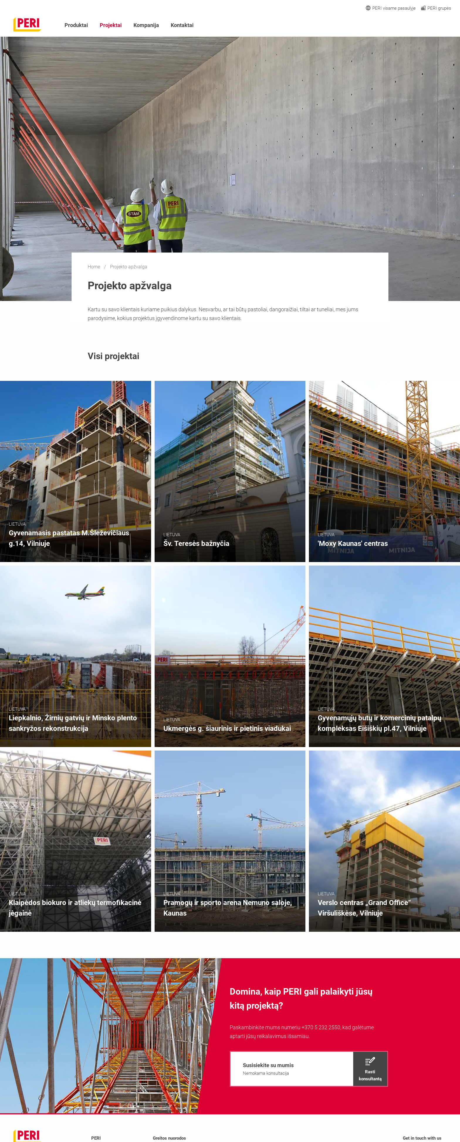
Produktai (76, 25)
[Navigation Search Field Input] (416, 25)
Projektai (111, 25)
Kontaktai (182, 25)
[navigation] (309, 1069)
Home (94, 267)
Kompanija (146, 25)
